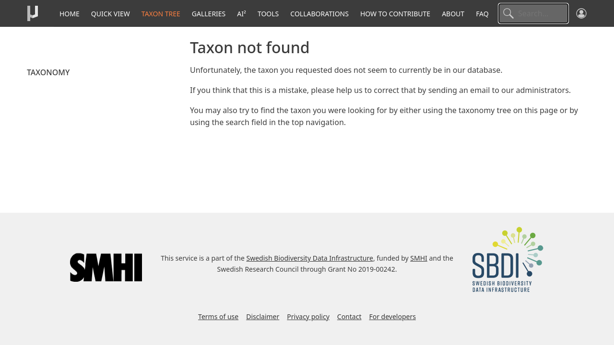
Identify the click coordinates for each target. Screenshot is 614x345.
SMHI (418, 258)
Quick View (110, 13)
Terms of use (218, 316)
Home (69, 13)
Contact (349, 316)
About (453, 13)
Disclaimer (262, 316)
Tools (268, 13)
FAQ (482, 13)
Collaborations (319, 13)
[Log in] (581, 13)
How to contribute (395, 13)
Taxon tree (161, 13)
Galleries (209, 13)
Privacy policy (308, 316)
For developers (392, 316)
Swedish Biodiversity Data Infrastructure (310, 258)
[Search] (533, 13)
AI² (241, 13)
